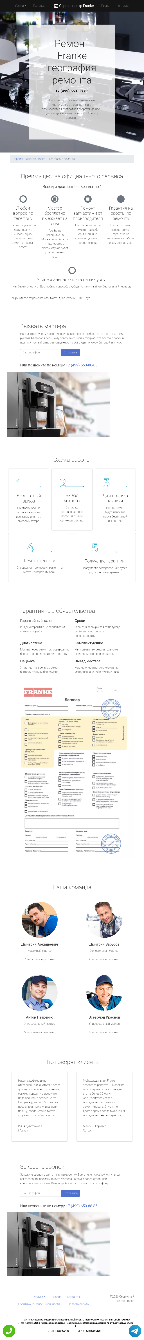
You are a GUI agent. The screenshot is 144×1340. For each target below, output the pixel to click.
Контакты (122, 5)
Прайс (105, 5)
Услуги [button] (19, 5)
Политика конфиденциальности (39, 1304)
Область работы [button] (78, 1304)
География (40, 5)
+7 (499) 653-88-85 (72, 91)
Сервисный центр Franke (29, 159)
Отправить (71, 352)
